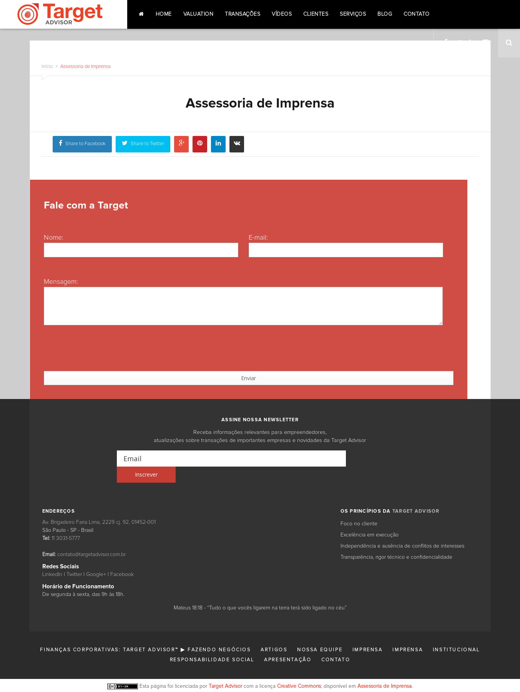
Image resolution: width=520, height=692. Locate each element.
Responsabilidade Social (212, 643)
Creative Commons (299, 670)
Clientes (315, 14)
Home (164, 14)
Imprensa (367, 633)
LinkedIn (52, 558)
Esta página (153, 670)
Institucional (456, 633)
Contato (417, 14)
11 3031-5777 (66, 522)
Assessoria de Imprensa (85, 66)
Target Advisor (225, 670)
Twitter (74, 558)
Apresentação (287, 643)
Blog (384, 14)
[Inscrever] (374, 458)
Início (47, 66)
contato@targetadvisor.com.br (91, 538)
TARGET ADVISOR (416, 495)
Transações (242, 14)
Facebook (122, 558)
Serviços (353, 14)
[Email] (231, 458)
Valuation (198, 14)
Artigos (274, 633)
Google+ (96, 558)
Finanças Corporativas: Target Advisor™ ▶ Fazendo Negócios (145, 633)
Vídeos (282, 14)
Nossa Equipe (319, 633)
